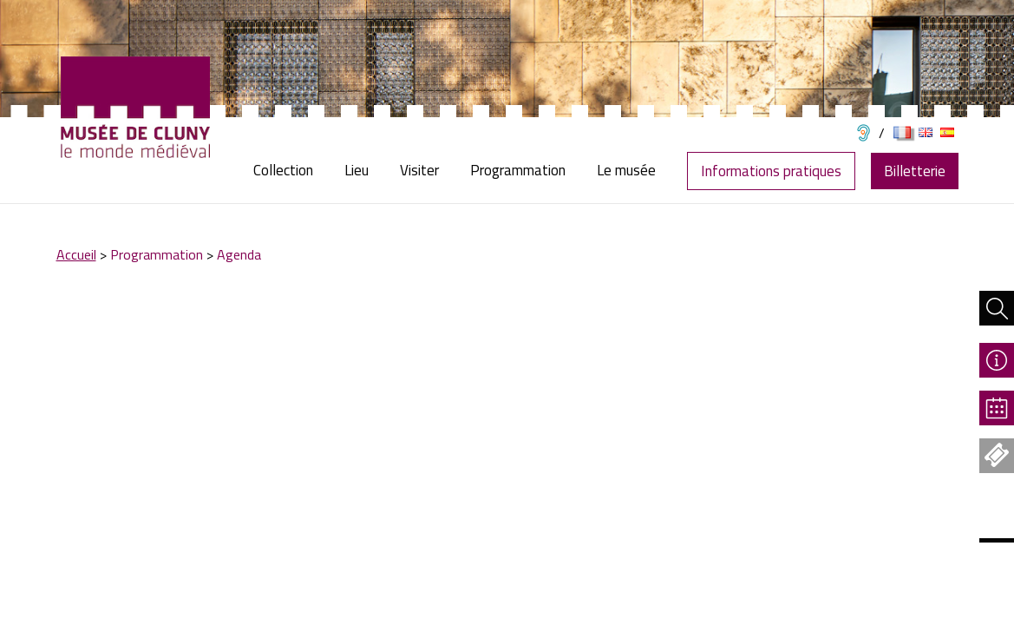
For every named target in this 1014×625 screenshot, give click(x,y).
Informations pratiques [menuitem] (771, 171)
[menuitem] (291, 170)
